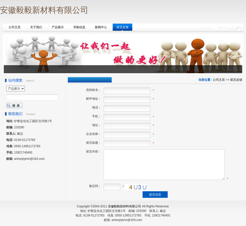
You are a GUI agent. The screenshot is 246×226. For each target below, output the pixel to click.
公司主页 (219, 80)
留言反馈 (236, 80)
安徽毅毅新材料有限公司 (124, 206)
